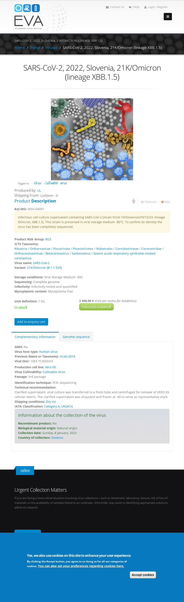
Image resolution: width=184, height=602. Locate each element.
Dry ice (51, 402)
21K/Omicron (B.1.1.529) (44, 268)
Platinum (150, 202)
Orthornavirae (40, 249)
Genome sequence (76, 337)
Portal (35, 47)
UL (39, 190)
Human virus (48, 352)
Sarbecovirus (81, 253)
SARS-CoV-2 (41, 263)
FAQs (134, 7)
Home (19, 47)
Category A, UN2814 (58, 406)
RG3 (167, 202)
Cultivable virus (56, 183)
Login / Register (156, 7)
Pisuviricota (61, 249)
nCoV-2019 (67, 356)
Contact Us (115, 7)
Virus (37, 183)
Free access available (96, 307)
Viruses (51, 47)
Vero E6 (50, 367)
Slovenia (57, 438)
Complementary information (35, 337)
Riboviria (20, 249)
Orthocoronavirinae (28, 253)
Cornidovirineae (126, 249)
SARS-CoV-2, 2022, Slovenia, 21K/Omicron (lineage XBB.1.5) (112, 47)
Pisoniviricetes (83, 249)
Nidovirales (104, 249)
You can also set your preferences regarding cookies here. (81, 566)
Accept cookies (143, 575)
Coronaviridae (151, 249)
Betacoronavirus (57, 253)
